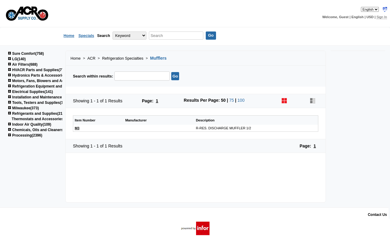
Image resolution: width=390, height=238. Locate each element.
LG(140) (17, 59)
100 (241, 100)
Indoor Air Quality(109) (29, 124)
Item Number (85, 120)
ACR (91, 58)
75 (231, 100)
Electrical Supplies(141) (30, 92)
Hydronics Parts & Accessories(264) (41, 75)
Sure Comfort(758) (26, 53)
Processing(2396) (25, 135)
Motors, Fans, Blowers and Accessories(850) (48, 81)
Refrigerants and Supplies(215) (37, 113)
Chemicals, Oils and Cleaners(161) (39, 130)
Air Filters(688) (23, 64)
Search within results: (93, 76)
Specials (86, 35)
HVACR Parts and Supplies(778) (37, 70)
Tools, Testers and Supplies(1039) (39, 103)
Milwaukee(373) (23, 108)
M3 (77, 128)
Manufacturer (136, 120)
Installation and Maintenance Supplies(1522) (48, 97)
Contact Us (377, 215)
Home (69, 35)
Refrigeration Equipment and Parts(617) (44, 86)
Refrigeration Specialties (122, 58)
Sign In (381, 17)
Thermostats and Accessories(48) (41, 119)
